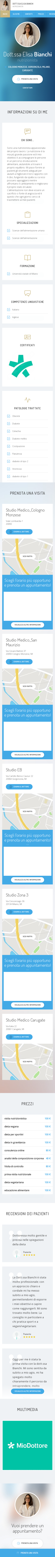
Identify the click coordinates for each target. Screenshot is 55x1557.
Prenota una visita (27, 1553)
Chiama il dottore (19, 531)
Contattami (27, 88)
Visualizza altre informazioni (28, 1391)
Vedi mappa (27, 556)
